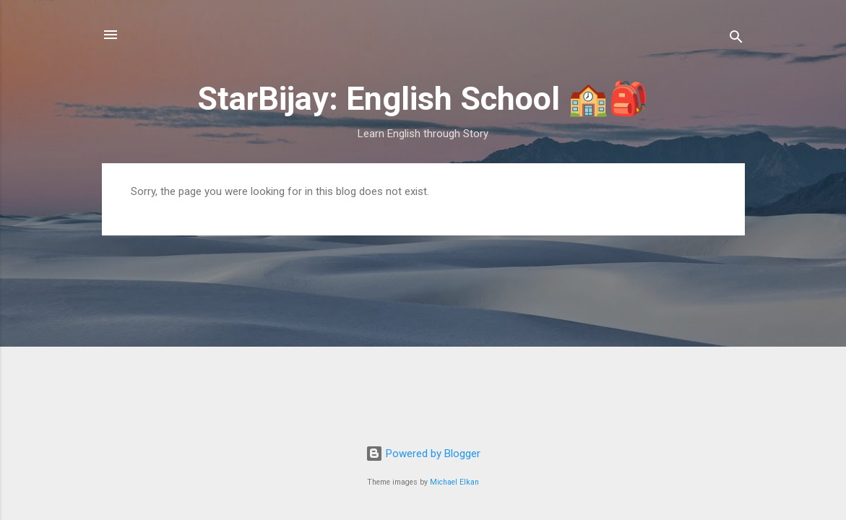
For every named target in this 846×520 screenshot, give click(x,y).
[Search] (736, 39)
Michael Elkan (454, 482)
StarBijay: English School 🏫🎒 (423, 98)
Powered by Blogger (423, 453)
